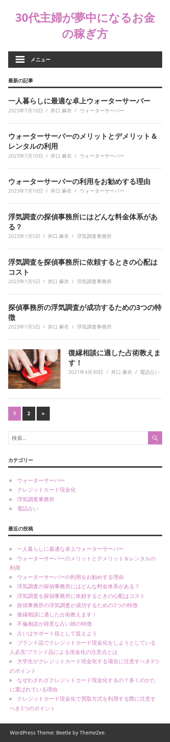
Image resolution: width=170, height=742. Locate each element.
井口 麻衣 (61, 110)
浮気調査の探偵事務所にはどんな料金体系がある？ (78, 586)
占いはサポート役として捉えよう (57, 633)
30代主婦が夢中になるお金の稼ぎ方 (85, 25)
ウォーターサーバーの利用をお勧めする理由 (79, 181)
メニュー (41, 59)
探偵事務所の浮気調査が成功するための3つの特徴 (77, 605)
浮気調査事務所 (94, 236)
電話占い (150, 372)
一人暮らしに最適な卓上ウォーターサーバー (79, 101)
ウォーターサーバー (102, 110)
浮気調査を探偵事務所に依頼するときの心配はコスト (81, 595)
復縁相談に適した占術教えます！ (57, 614)
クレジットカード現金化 (46, 489)
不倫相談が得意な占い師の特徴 (54, 623)
